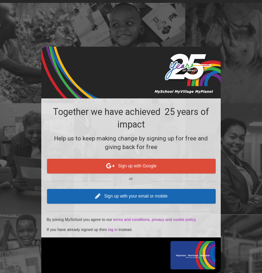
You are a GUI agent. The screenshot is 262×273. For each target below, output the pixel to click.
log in (112, 229)
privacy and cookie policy (173, 219)
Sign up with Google (131, 166)
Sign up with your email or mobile (131, 196)
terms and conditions (131, 219)
